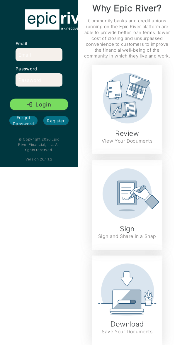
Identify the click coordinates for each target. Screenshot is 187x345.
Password (26, 68)
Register (56, 120)
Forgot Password (23, 120)
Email (22, 43)
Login (39, 105)
